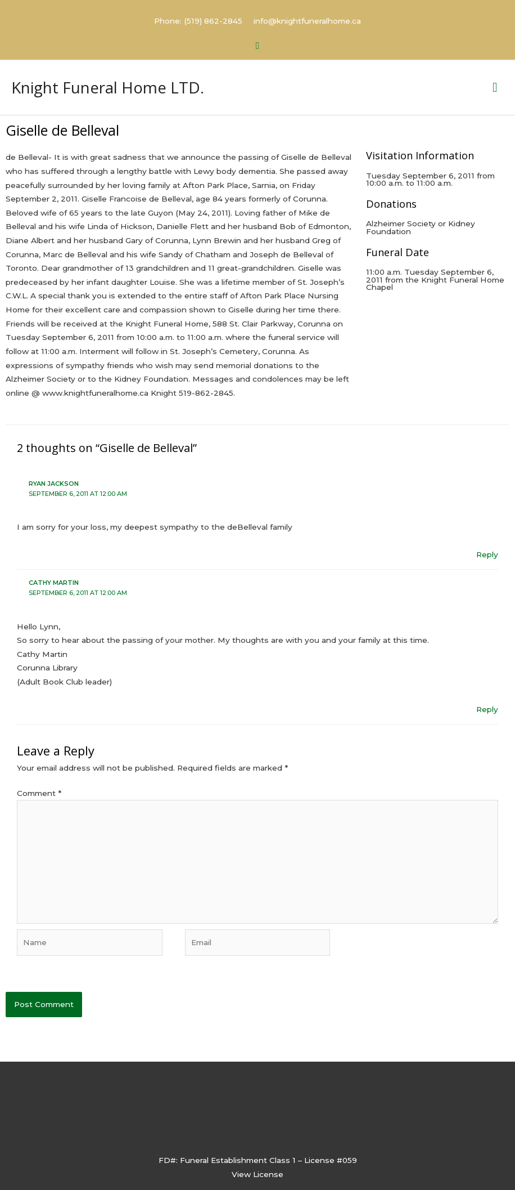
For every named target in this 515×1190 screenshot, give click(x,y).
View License (257, 1178)
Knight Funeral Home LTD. (121, 88)
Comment (39, 797)
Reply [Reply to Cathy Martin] (487, 712)
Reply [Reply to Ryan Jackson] (487, 558)
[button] (258, 44)
